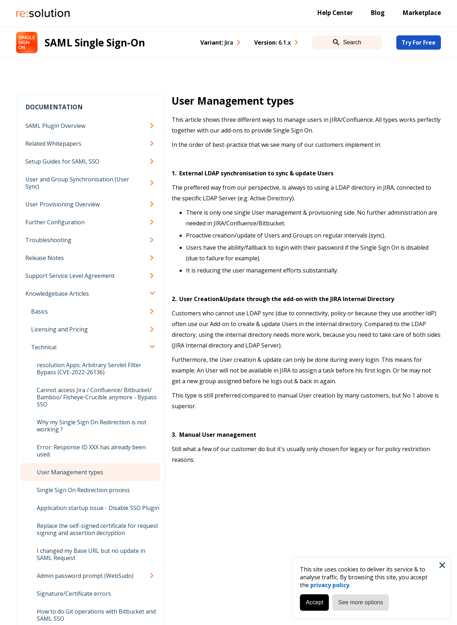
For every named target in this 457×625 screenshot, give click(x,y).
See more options (360, 602)
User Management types (70, 472)
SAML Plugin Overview (55, 126)
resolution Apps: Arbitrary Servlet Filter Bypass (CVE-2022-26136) (89, 368)
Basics (39, 311)
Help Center (335, 13)
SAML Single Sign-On (95, 42)
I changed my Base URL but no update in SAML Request (91, 554)
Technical (43, 347)
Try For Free (419, 42)
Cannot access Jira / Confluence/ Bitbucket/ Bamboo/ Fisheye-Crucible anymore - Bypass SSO (97, 397)
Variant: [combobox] (216, 42)
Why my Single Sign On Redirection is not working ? (91, 425)
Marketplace (421, 13)
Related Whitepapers (53, 144)
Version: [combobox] (272, 42)
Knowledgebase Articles (57, 294)
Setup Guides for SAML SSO (62, 161)
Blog (378, 13)
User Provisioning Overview (62, 204)
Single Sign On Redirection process (83, 490)
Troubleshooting (48, 240)
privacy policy (329, 585)
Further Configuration (55, 222)
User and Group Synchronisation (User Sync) (77, 182)
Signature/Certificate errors (74, 594)
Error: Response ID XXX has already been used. (91, 450)
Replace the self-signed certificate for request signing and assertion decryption (97, 529)
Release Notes (44, 258)
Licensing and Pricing (59, 329)
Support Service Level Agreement (70, 276)
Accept (314, 602)
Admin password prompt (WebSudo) (85, 576)
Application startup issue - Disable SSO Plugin (98, 508)
